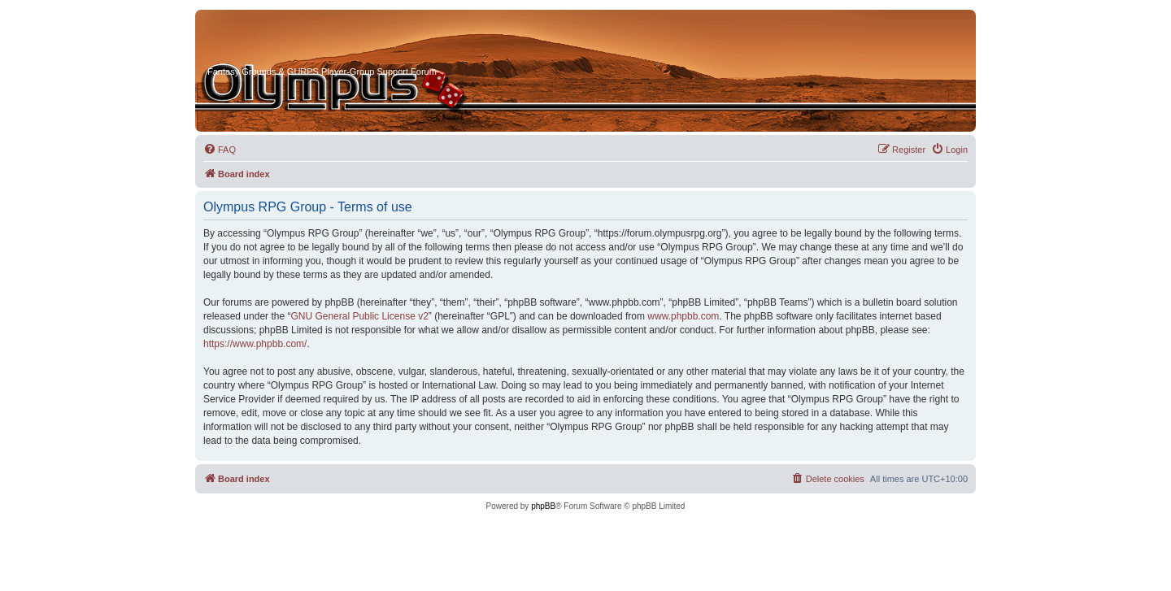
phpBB (543, 506)
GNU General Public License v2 (359, 316)
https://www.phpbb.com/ (255, 344)
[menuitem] (219, 149)
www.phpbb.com (683, 316)
